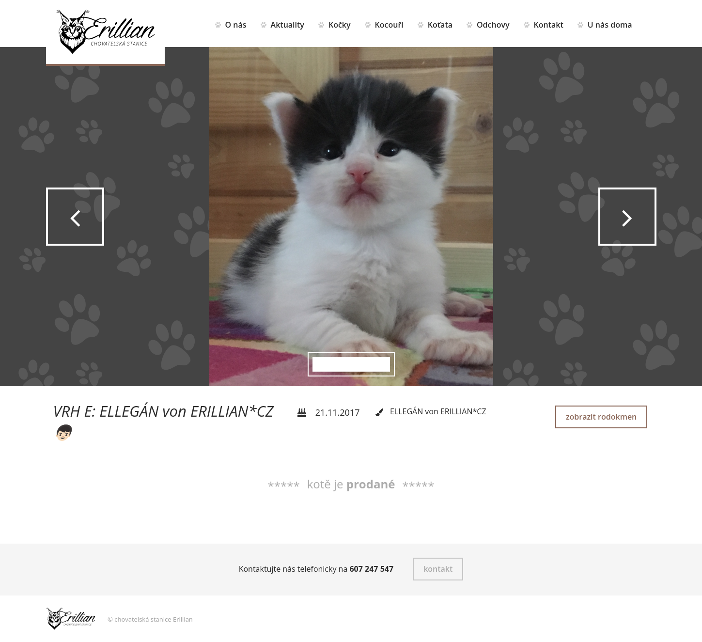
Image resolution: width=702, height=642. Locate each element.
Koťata (440, 24)
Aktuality (287, 24)
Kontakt (548, 24)
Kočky (339, 24)
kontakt (437, 569)
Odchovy (493, 24)
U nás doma (610, 24)
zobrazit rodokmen (601, 416)
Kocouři (389, 24)
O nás (236, 24)
